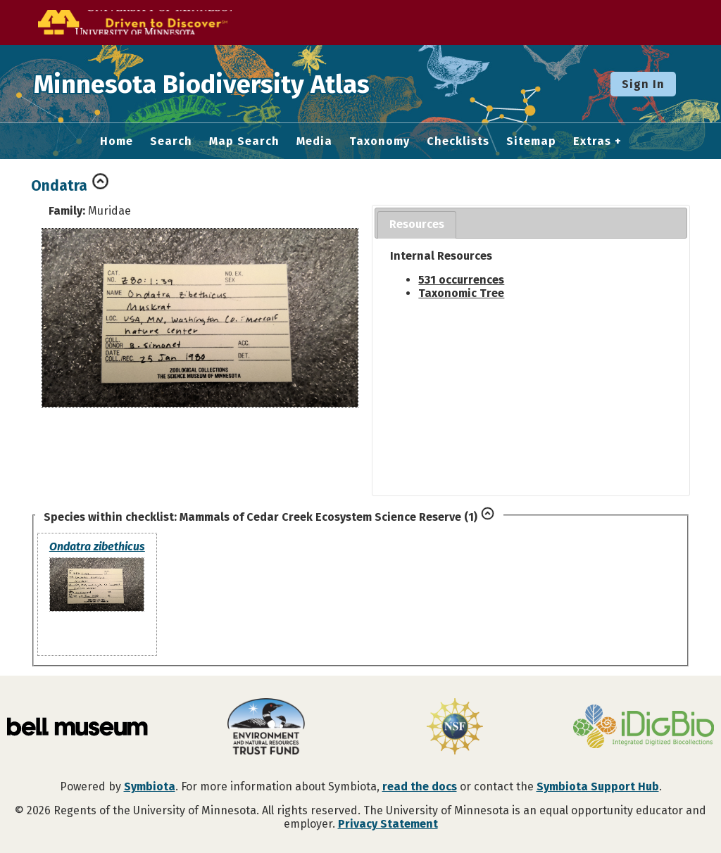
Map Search (244, 141)
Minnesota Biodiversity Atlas (219, 84)
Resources (416, 224)
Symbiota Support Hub (598, 786)
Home (116, 141)
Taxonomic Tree (461, 293)
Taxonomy (379, 141)
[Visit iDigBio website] (643, 727)
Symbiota (149, 786)
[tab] (416, 225)
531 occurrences (461, 279)
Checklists (458, 141)
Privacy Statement (388, 823)
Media (314, 141)
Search (171, 141)
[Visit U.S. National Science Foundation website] (454, 727)
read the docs (419, 786)
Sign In (643, 84)
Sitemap (531, 141)
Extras (592, 141)
